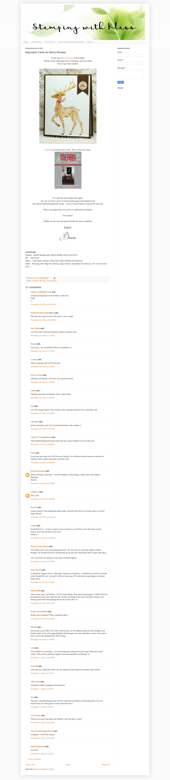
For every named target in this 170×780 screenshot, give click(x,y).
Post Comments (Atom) (45, 769)
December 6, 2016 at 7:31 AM (42, 754)
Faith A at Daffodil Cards (41, 292)
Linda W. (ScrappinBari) (41, 437)
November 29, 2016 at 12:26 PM (43, 538)
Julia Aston (35, 682)
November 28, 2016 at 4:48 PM (42, 444)
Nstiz (33, 453)
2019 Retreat (36, 42)
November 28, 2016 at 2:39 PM (42, 382)
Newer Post (30, 765)
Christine (34, 422)
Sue (32, 406)
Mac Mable (35, 328)
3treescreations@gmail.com (42, 731)
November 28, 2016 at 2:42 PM (42, 398)
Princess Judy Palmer (39, 546)
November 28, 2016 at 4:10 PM (42, 429)
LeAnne (34, 360)
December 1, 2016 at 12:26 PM (42, 658)
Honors (90, 42)
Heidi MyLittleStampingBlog (42, 313)
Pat (32, 697)
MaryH (34, 627)
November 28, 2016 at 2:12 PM (42, 336)
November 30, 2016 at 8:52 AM (43, 603)
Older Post (106, 765)
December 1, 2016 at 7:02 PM (42, 707)
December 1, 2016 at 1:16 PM (42, 673)
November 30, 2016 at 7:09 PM (42, 640)
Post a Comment (34, 759)
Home (25, 42)
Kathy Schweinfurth (39, 612)
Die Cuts (43, 281)
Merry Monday (66, 58)
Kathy (47, 150)
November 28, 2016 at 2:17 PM (42, 351)
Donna (33, 344)
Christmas (35, 281)
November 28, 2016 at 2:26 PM (42, 367)
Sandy (33, 526)
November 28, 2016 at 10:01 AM (43, 304)
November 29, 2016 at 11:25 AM (43, 517)
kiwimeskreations (38, 471)
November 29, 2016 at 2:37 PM (42, 561)
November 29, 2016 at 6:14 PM (42, 582)
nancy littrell (36, 570)
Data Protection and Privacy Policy (71, 42)
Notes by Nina (36, 375)
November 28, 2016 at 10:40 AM (43, 320)
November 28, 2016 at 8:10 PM (42, 483)
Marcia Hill (35, 591)
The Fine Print (50, 42)
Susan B (34, 666)
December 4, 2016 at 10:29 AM (42, 723)
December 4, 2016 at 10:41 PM (42, 738)
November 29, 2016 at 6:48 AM (43, 499)
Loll (32, 648)
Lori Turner (35, 715)
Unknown (35, 492)
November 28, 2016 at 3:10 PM (42, 413)
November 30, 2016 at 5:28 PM (42, 619)
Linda (33, 391)
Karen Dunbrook (38, 747)
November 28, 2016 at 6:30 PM (42, 463)
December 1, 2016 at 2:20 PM (42, 689)
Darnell (34, 507)
